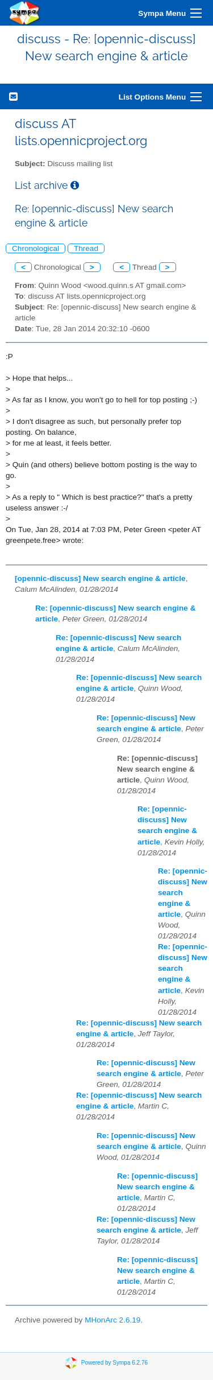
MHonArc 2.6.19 (112, 1320)
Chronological (35, 248)
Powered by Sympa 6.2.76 (114, 1363)
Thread (86, 248)
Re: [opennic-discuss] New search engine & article (182, 892)
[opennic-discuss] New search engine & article (100, 578)
